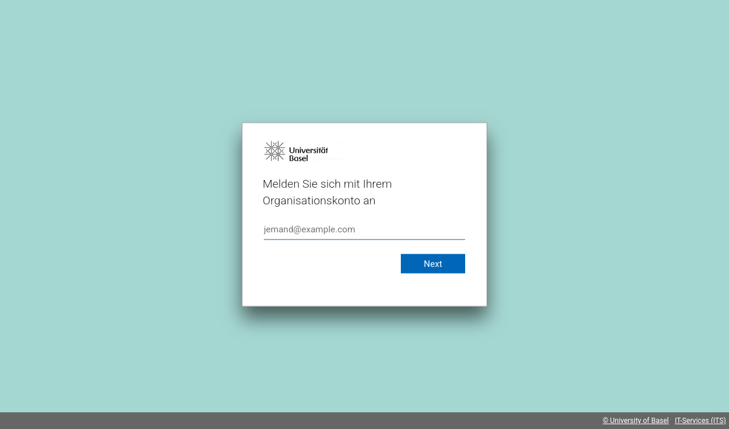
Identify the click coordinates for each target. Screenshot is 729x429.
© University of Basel (636, 420)
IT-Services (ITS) (700, 420)
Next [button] (432, 264)
